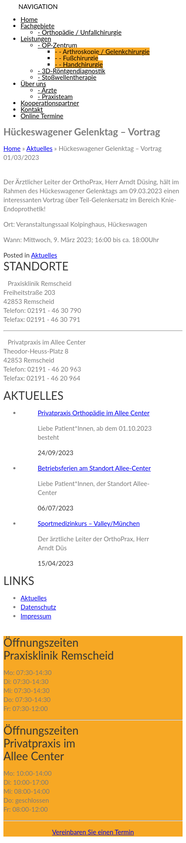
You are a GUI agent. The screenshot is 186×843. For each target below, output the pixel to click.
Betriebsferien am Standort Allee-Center (94, 468)
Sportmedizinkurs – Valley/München (89, 523)
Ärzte (47, 90)
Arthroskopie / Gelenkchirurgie (102, 51)
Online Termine (42, 116)
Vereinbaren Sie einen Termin (93, 832)
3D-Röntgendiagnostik (71, 71)
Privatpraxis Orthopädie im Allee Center (94, 413)
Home (29, 19)
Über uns (33, 83)
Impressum (36, 616)
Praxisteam (55, 96)
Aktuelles (40, 148)
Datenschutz (38, 607)
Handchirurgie (79, 64)
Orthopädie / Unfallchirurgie (80, 32)
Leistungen (36, 38)
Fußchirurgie (76, 58)
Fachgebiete (37, 26)
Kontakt (32, 109)
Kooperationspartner (50, 103)
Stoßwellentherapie (67, 77)
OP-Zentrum (57, 45)
